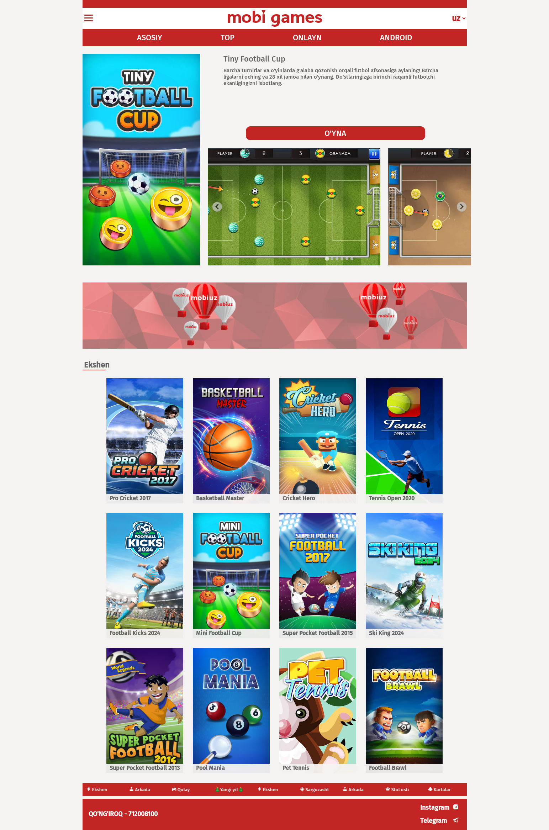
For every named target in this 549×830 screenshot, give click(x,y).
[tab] (327, 259)
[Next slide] (461, 207)
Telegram (433, 821)
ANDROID (396, 37)
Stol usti (398, 790)
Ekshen (98, 790)
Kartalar (440, 790)
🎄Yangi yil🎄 (230, 790)
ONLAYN (307, 37)
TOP (227, 37)
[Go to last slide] (217, 207)
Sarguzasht (315, 790)
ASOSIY (149, 37)
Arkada (140, 790)
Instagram (434, 808)
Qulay (182, 790)
